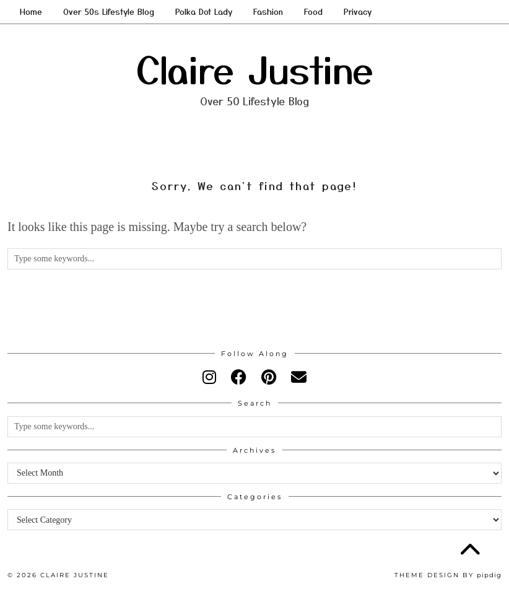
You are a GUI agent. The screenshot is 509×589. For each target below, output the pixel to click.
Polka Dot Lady (203, 11)
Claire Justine (254, 68)
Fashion (268, 11)
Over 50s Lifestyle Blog (108, 11)
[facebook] (238, 377)
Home (31, 11)
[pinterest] (268, 377)
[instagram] (209, 377)
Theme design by (448, 575)
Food (313, 11)
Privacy (358, 11)
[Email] (299, 377)
